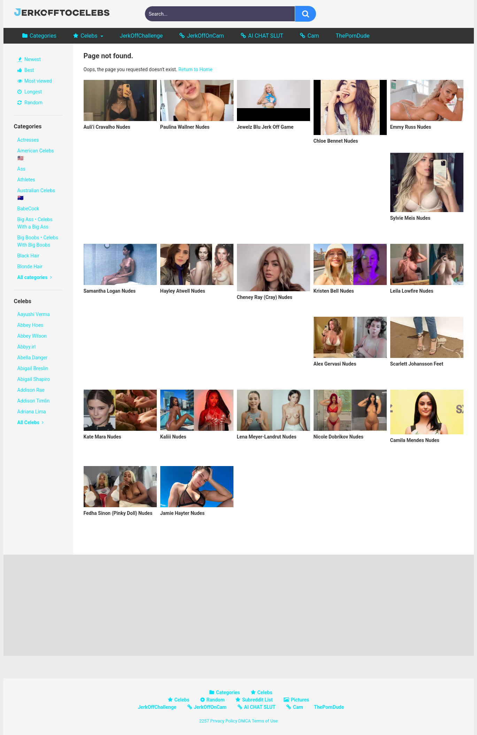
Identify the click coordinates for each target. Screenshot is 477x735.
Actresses (28, 140)
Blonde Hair (30, 266)
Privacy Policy (223, 720)
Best (25, 70)
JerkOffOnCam (205, 35)
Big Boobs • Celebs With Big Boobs (37, 241)
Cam (313, 35)
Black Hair (28, 255)
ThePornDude (353, 35)
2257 (204, 720)
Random (30, 102)
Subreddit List (257, 700)
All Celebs (30, 422)
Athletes (26, 179)
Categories (43, 35)
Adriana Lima (31, 411)
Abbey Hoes (30, 325)
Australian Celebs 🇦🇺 (36, 194)
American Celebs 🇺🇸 (35, 154)
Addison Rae (31, 390)
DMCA (244, 720)
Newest (29, 59)
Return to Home (195, 69)
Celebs (89, 35)
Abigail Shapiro (33, 379)
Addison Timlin (33, 401)
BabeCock (28, 208)
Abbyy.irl (26, 347)
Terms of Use (265, 720)
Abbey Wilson (32, 336)
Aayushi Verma (33, 314)
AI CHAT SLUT (265, 35)
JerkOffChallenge (141, 35)
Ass (21, 169)
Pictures (300, 700)
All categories (34, 277)
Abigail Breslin (32, 368)
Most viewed (34, 81)
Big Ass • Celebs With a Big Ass (35, 223)
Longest (29, 92)
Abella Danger (32, 357)
